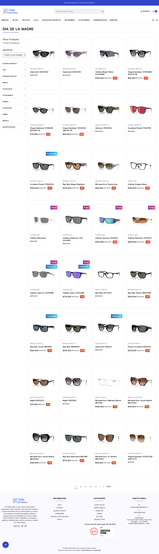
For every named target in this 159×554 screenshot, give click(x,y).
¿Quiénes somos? (59, 511)
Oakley (99, 513)
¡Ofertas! (113, 20)
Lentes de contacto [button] (52, 20)
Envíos (59, 519)
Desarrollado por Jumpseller (91, 550)
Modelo (14, 121)
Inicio (60, 505)
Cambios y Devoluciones (59, 516)
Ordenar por (8, 50)
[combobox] (79, 11)
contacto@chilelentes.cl (139, 506)
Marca (14, 82)
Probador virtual (14, 76)
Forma (14, 114)
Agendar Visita (100, 20)
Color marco (14, 95)
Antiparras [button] (71, 20)
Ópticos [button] (26, 20)
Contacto (59, 508)
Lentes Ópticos (99, 508)
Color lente (14, 89)
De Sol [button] (16, 20)
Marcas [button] (5, 20)
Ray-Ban (99, 516)
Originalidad (59, 513)
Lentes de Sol (99, 505)
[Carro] (155, 11)
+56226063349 (139, 511)
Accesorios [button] (85, 20)
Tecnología (14, 108)
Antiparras (99, 511)
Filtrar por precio (14, 63)
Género (14, 102)
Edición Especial (14, 127)
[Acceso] (146, 11)
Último (108, 486)
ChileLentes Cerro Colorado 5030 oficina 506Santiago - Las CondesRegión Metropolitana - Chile (139, 519)
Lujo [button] (37, 20)
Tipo (14, 70)
